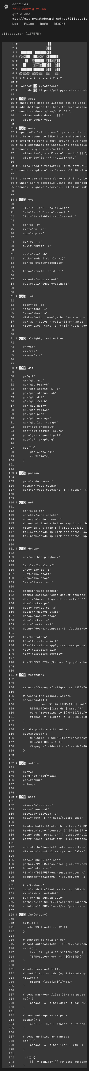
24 (8, 141)
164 (8, 729)
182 (8, 805)
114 (8, 519)
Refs (44, 24)
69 (8, 330)
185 (8, 817)
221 (8, 969)
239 (8, 1045)
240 (8, 1049)
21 (8, 128)
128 (8, 578)
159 (8, 708)
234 (8, 1024)
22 (8, 132)
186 (8, 822)
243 (8, 1061)
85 (8, 397)
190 (8, 839)
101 (8, 464)
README (60, 24)
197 (8, 868)
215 (8, 944)
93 (8, 431)
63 (8, 305)
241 (8, 1053)
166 (8, 738)
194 (8, 855)
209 (8, 919)
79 (8, 372)
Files (29, 24)
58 (8, 283)
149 (8, 666)
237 (8, 1036)
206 (8, 906)
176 (8, 780)
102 (8, 469)
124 (8, 561)
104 (8, 477)
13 (8, 94)
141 (8, 633)
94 (8, 435)
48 (8, 241)
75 (8, 355)
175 (8, 775)
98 (8, 452)
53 (8, 263)
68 (8, 325)
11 (8, 86)
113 (8, 515)
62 (8, 300)
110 (8, 502)
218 (8, 956)
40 (8, 208)
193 (8, 851)
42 (8, 216)
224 (8, 982)
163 (8, 725)
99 (8, 456)
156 (8, 696)
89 (8, 414)
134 (8, 603)
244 (8, 1066)
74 (8, 351)
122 (8, 553)
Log (15, 24)
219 (8, 961)
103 (8, 473)
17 (8, 111)
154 (8, 687)
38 (8, 199)
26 (8, 149)
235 (8, 1028)
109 (8, 498)
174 (8, 771)
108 (8, 494)
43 (8, 220)
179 (8, 792)
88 (8, 410)
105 (8, 481)
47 (8, 237)
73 (8, 347)
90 (8, 418)
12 (8, 90)
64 (8, 309)
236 (8, 1032)
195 (8, 860)
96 (8, 443)
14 (8, 98)
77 (8, 363)
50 (8, 250)
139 (8, 624)
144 (8, 645)
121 (8, 548)
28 (8, 157)
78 (8, 368)
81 (8, 380)
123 (8, 557)
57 (8, 279)
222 (8, 973)
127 (8, 574)
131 (8, 591)
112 (8, 511)
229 (8, 1003)
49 (8, 246)
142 (8, 637)
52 (8, 258)
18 (8, 115)
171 (8, 759)
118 (8, 536)
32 (8, 174)
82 (8, 384)
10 (8, 82)
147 (8, 658)
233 (8, 1019)
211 (8, 927)
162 (8, 721)
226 (8, 990)
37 (8, 195)
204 (8, 897)
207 (8, 910)
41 (8, 212)
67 (8, 321)
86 (8, 401)
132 (8, 595)
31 (8, 170)
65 (8, 313)
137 (8, 616)
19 (8, 119)
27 (8, 153)
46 (8, 233)
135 (8, 607)
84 (8, 393)
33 (8, 178)
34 (8, 183)
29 (8, 161)
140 (8, 628)
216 (8, 948)
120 (8, 544)
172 (8, 763)
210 (8, 923)
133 (8, 599)
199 (8, 877)
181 (8, 801)
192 (8, 847)
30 (8, 166)
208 (8, 914)
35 (8, 187)
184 (8, 813)
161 (8, 717)
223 (8, 977)
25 (8, 145)
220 (8, 965)
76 (8, 359)
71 (8, 338)
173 (8, 767)
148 (8, 662)
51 (8, 254)
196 (8, 864)
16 (8, 107)
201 (8, 885)
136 (8, 611)
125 (8, 565)
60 (8, 292)
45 (8, 229)
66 (8, 317)
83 (8, 389)
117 (8, 532)
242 (8, 1057)
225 (8, 986)
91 (8, 422)
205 (8, 902)
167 (8, 742)
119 (8, 540)
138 (8, 620)
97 (8, 447)
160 (8, 712)
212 (8, 931)
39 (8, 204)
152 (8, 679)
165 (8, 733)
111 (8, 506)
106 (8, 485)
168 (8, 746)
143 (8, 641)
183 (8, 809)
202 (8, 889)
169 (8, 750)
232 (8, 1015)
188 (8, 830)
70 (8, 334)
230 (8, 1007)
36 (8, 191)
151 (8, 675)
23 (8, 136)
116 (8, 527)
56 (8, 275)
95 (8, 439)
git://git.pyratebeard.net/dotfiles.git (49, 19)
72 (8, 342)
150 (8, 670)
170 (8, 755)
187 (8, 826)
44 (8, 225)
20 (8, 124)
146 (8, 653)
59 (8, 288)
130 (8, 586)
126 (8, 569)
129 (8, 582)
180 (8, 797)
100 (8, 460)
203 (8, 893)
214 (8, 939)
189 (8, 834)
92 (8, 427)
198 (8, 872)
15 (8, 103)
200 (8, 881)
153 (8, 683)
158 (8, 704)
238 (8, 1041)
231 (8, 1011)
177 (8, 784)
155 (8, 691)
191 (8, 843)
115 (8, 523)
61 (8, 296)
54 (8, 267)
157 (8, 700)
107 (8, 489)
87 (8, 405)
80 (8, 376)
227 (8, 994)
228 (8, 998)
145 (8, 649)
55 (8, 271)
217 (8, 952)
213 (8, 935)
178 (8, 788)
